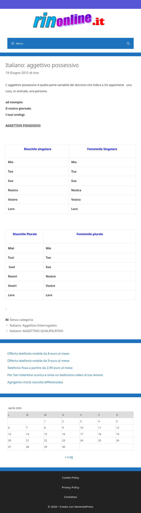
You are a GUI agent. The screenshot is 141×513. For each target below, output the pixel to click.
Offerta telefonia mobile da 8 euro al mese (38, 353)
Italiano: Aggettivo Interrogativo (33, 325)
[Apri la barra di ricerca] (128, 43)
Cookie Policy (70, 477)
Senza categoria (21, 320)
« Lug (69, 457)
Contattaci (70, 497)
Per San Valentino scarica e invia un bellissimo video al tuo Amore (55, 375)
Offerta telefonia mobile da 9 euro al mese (38, 360)
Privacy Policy (70, 487)
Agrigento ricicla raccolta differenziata (35, 382)
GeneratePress (83, 506)
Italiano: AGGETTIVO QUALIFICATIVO (36, 331)
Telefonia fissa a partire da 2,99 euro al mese (40, 368)
